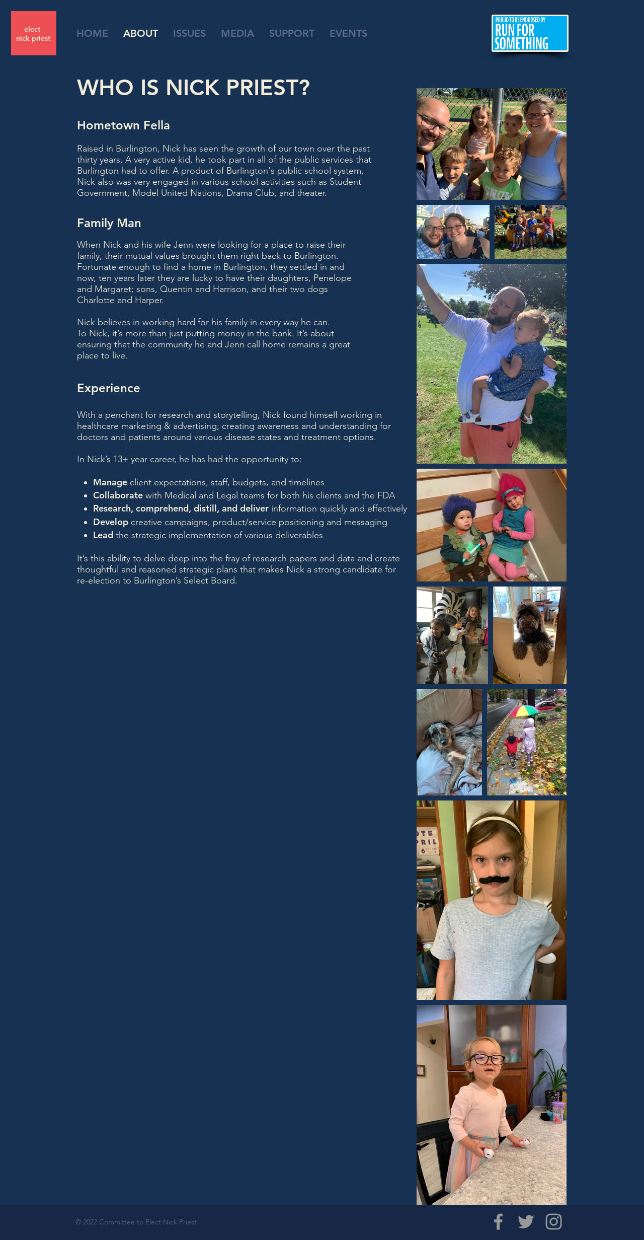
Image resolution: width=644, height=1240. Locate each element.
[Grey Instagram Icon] (554, 1221)
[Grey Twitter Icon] (526, 1221)
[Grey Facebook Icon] (498, 1221)
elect (33, 29)
